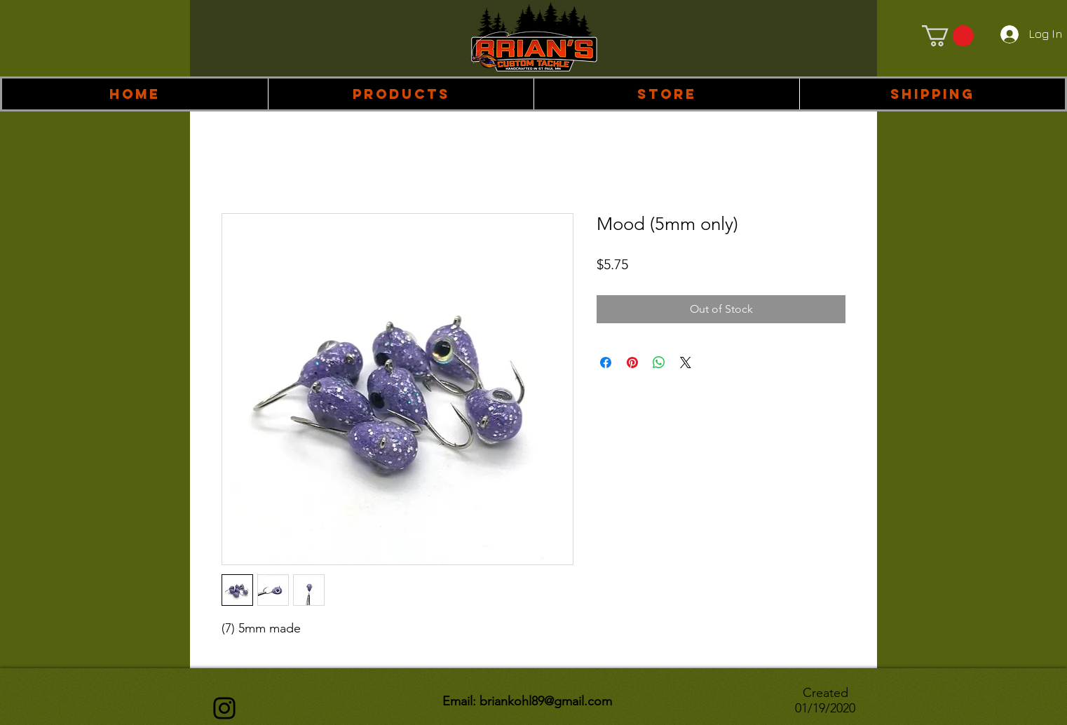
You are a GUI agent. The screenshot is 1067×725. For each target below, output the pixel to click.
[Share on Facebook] (605, 362)
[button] (401, 94)
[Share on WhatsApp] (659, 362)
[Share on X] (685, 362)
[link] (948, 35)
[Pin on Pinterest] (632, 362)
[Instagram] (224, 708)
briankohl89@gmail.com (546, 701)
